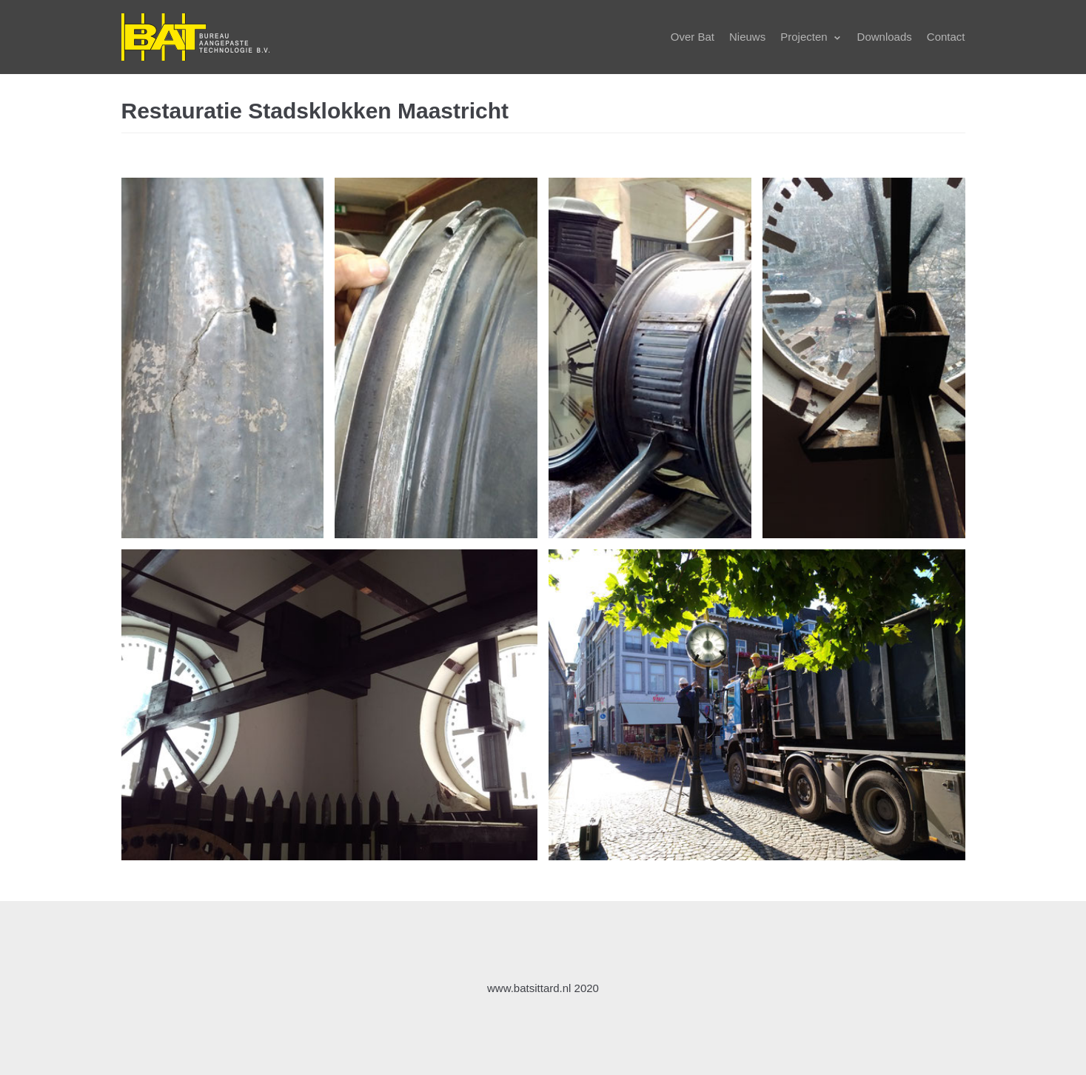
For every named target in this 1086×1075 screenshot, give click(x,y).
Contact (946, 36)
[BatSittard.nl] (195, 37)
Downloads (884, 36)
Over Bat (692, 36)
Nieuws (747, 36)
